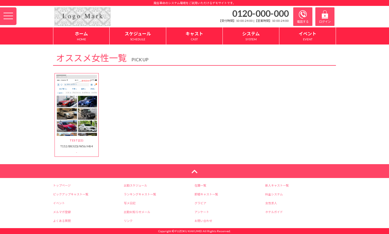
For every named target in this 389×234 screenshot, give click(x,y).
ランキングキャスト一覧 (140, 194)
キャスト (194, 36)
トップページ (62, 185)
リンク (128, 221)
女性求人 (271, 203)
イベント (307, 36)
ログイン (325, 16)
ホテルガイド (274, 212)
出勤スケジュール (135, 185)
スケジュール (138, 36)
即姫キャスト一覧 (206, 194)
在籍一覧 (200, 185)
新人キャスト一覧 (277, 185)
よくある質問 (62, 221)
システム (251, 36)
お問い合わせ (203, 221)
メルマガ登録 (62, 212)
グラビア (200, 203)
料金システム (274, 194)
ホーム (81, 36)
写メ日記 (130, 203)
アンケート (201, 212)
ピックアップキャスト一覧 (70, 194)
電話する (303, 16)
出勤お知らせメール (137, 212)
